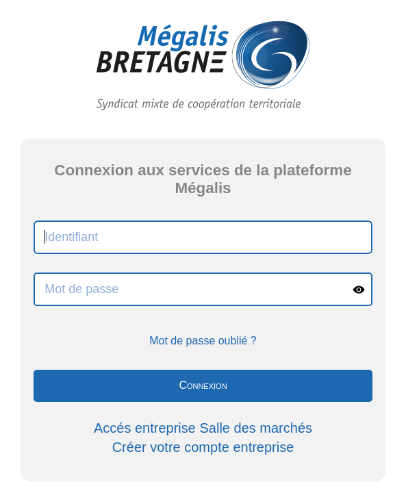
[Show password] (358, 289)
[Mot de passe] (190, 289)
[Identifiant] (203, 237)
